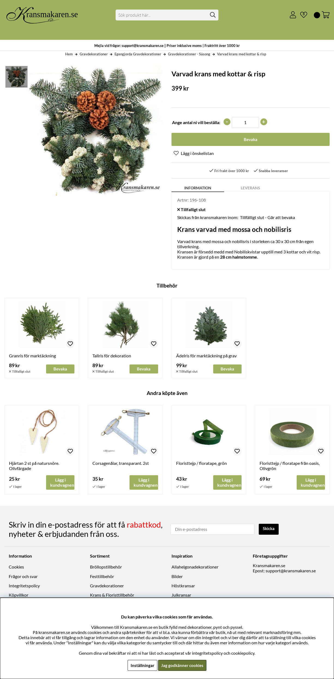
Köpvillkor (18, 595)
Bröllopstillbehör (106, 567)
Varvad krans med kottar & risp (241, 54)
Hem (69, 54)
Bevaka (250, 139)
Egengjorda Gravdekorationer (138, 54)
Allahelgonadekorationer (194, 567)
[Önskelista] (301, 15)
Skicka (269, 529)
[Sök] (167, 15)
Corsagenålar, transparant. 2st (120, 463)
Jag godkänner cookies (182, 665)
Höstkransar (183, 586)
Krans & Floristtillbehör (112, 595)
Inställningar (142, 665)
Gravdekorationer (94, 54)
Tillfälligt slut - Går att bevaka (267, 218)
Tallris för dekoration (111, 356)
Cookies (16, 567)
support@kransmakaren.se (291, 571)
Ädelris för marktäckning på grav (206, 356)
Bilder (177, 576)
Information (197, 188)
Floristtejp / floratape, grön (201, 463)
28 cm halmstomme (238, 257)
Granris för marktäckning (32, 356)
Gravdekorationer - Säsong (189, 54)
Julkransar (181, 595)
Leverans (250, 188)
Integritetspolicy (24, 586)
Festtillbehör (102, 576)
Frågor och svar (23, 576)
